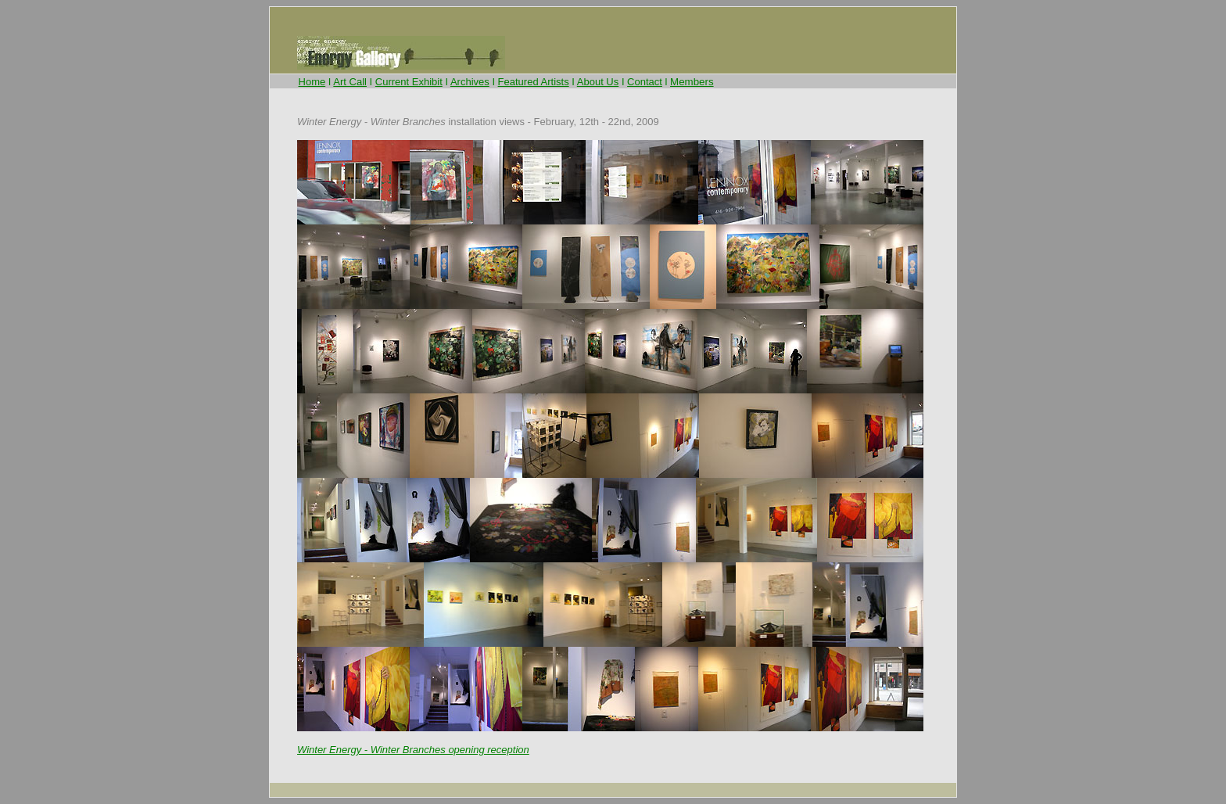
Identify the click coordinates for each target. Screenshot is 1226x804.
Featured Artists (533, 82)
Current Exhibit (409, 82)
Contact (644, 82)
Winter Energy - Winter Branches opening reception (413, 750)
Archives (469, 82)
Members (692, 82)
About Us (597, 82)
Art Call (350, 82)
